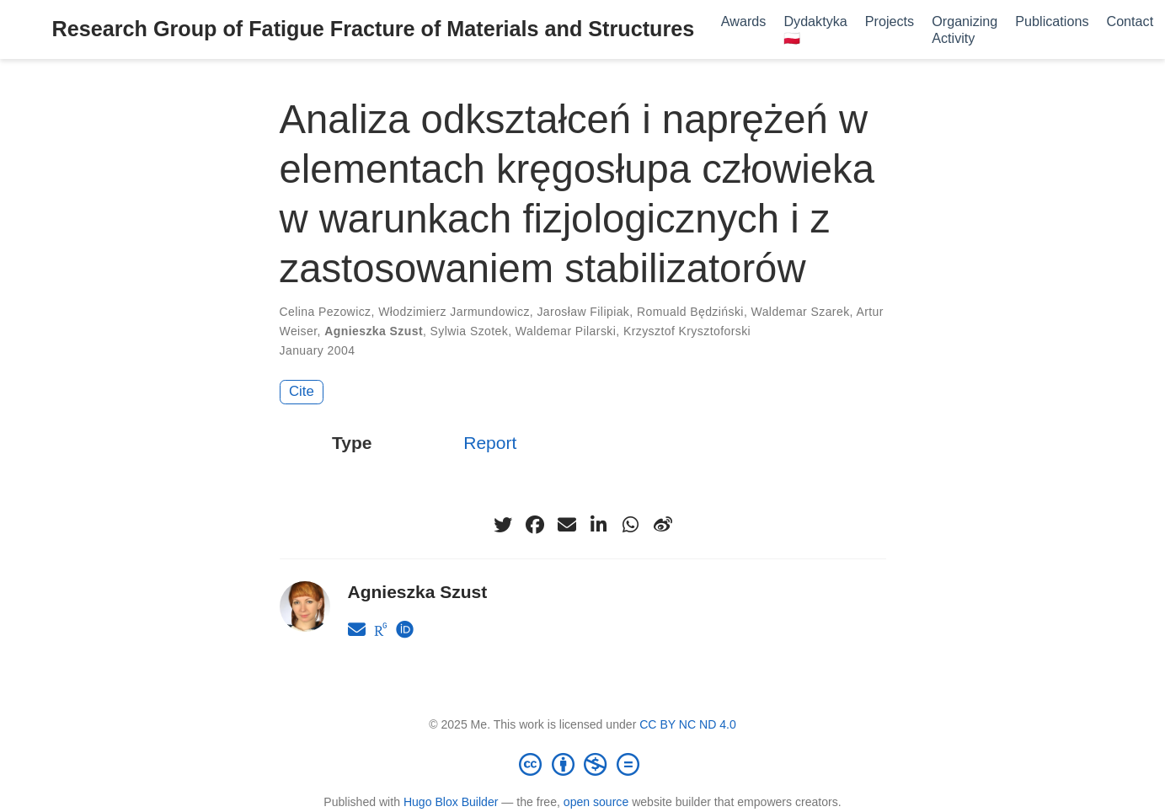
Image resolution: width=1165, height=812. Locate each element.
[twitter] (503, 524)
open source (596, 802)
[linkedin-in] (599, 524)
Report (489, 442)
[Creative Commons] (583, 764)
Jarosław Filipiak (583, 311)
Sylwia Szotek (469, 331)
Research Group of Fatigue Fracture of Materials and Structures (373, 28)
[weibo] (663, 524)
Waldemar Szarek (800, 311)
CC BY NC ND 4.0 (687, 724)
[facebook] (535, 524)
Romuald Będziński (690, 311)
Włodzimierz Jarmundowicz (454, 311)
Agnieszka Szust (373, 331)
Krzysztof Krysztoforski (687, 331)
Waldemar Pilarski (566, 331)
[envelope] (567, 524)
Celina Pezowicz (325, 311)
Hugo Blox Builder (451, 802)
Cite (301, 391)
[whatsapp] (631, 524)
